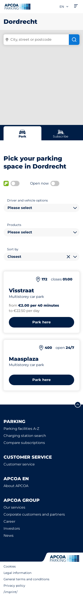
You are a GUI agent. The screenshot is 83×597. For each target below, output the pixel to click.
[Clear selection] (68, 257)
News (9, 535)
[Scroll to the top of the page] (78, 404)
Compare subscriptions (24, 443)
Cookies (10, 566)
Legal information (17, 573)
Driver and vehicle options (27, 200)
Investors (12, 528)
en (64, 7)
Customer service (19, 464)
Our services (14, 507)
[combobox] (41, 208)
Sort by (12, 249)
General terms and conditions (26, 579)
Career (9, 521)
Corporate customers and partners (34, 514)
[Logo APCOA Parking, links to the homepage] (17, 6)
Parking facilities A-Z (21, 429)
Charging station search (25, 436)
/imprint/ (10, 592)
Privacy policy (14, 586)
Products (14, 225)
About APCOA (16, 486)
